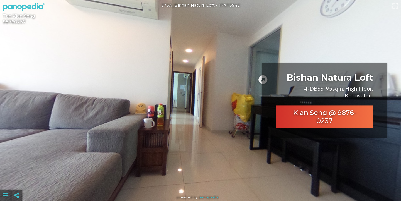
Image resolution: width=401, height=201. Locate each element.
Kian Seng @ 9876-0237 (324, 117)
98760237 (14, 22)
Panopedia (209, 197)
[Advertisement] (200, 181)
